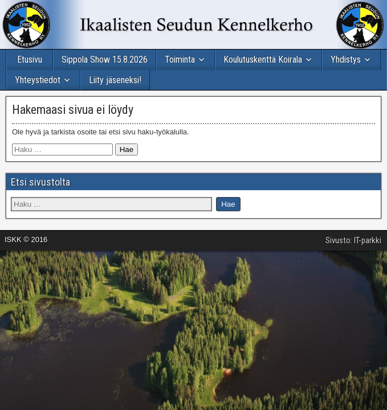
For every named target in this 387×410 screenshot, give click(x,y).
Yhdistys (346, 59)
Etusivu (29, 59)
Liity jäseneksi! (115, 80)
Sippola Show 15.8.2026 (105, 59)
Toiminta (180, 59)
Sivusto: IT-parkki (353, 240)
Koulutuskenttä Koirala (262, 59)
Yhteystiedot (37, 80)
